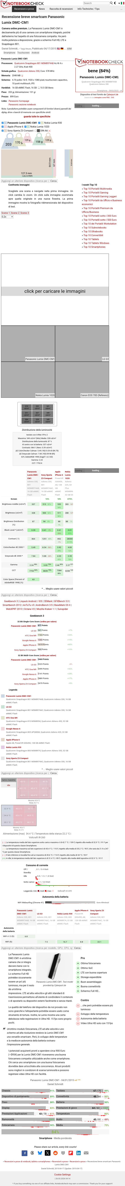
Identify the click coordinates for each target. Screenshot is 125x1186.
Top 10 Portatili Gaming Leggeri (100, 196)
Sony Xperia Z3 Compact (18, 130)
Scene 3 (24, 213)
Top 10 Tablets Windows (96, 243)
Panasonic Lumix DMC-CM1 (32, 474)
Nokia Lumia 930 (51, 122)
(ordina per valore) (48, 621)
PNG (108, 97)
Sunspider (63, 609)
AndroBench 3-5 (44, 605)
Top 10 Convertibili (93, 235)
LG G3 (33, 631)
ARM (69, 49)
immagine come (100, 97)
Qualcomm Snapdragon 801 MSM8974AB (34, 63)
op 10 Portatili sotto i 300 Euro (101, 215)
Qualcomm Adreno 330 (29, 71)
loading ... (79, 106)
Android (35, 53)
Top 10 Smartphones (94, 247)
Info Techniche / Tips (89, 9)
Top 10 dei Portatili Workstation (99, 223)
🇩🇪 (62, 48)
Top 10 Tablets (91, 239)
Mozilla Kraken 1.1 (46, 609)
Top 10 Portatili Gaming (95, 192)
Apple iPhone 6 (13, 126)
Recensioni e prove (24, 9)
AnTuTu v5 (28, 605)
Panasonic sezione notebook (22, 104)
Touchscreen (23, 53)
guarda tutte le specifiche (37, 116)
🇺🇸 (58, 48)
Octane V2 (29, 609)
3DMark (48, 601)
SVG (112, 97)
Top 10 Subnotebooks (94, 227)
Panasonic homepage (19, 101)
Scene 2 (15, 213)
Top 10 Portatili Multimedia (97, 188)
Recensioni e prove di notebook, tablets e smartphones (27, 1161)
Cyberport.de (112, 94)
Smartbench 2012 (12, 605)
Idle (8, 785)
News (42, 9)
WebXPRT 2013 (14, 609)
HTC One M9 (30, 635)
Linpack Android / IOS (31, 601)
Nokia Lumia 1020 (38, 126)
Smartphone (9, 53)
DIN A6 (42, 130)
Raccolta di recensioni (61, 9)
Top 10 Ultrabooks (93, 231)
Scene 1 (5, 213)
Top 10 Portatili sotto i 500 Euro (99, 219)
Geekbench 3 (11, 601)
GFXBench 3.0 (61, 601)
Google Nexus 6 (29, 640)
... (121, 9)
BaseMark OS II (62, 605)
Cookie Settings (62, 1174)
